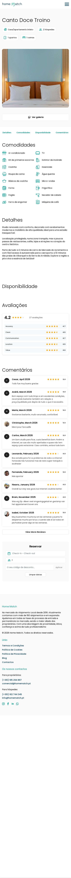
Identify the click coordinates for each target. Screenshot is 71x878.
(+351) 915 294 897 (12, 680)
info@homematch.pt (13, 697)
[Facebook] (8, 704)
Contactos (8, 662)
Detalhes (7, 132)
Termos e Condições (13, 646)
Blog (4, 658)
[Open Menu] (67, 4)
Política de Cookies (12, 650)
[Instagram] (3, 704)
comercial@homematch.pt (16, 683)
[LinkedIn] (12, 704)
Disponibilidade (43, 132)
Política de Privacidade (14, 654)
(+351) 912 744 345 (12, 694)
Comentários (62, 132)
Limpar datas (35, 574)
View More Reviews (35, 532)
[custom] (17, 704)
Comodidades (23, 132)
